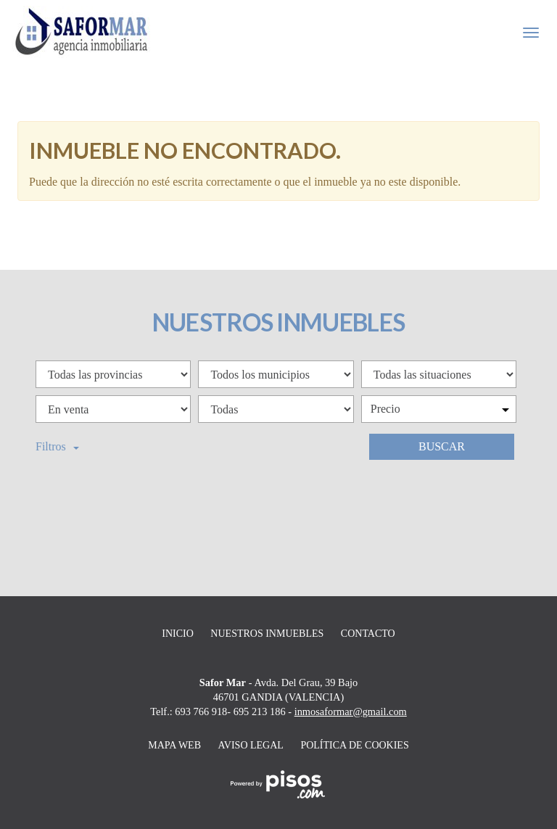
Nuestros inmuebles (266, 633)
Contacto (368, 633)
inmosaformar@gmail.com (350, 711)
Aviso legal (251, 745)
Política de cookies (354, 745)
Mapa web (174, 745)
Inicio (178, 633)
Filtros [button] (57, 446)
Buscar (441, 446)
